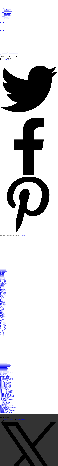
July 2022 (2, 297)
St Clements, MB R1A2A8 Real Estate (7, 396)
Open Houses (2, 247)
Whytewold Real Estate (4, 408)
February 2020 (3, 323)
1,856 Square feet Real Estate (5, 338)
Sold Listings (2, 248)
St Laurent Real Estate (4, 398)
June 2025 (2, 262)
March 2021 (2, 312)
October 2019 (2, 327)
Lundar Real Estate (3, 370)
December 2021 (3, 303)
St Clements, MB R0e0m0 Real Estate (7, 394)
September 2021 (3, 306)
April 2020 (2, 321)
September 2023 (3, 283)
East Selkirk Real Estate (4, 350)
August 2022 (2, 296)
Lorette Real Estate (3, 369)
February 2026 (3, 253)
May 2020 (2, 320)
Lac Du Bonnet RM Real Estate (5, 365)
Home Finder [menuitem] (6, 10)
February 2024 (3, 278)
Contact (1, 24)
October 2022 (3, 294)
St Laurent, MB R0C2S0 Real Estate (6, 399)
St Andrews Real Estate (4, 389)
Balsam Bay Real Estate (4, 344)
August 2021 (2, 307)
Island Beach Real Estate (4, 361)
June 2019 (2, 331)
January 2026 (2, 254)
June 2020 (2, 319)
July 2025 (2, 260)
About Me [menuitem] (6, 17)
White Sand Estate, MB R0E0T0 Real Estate (8, 407)
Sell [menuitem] (3, 12)
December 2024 (3, 268)
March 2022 (2, 301)
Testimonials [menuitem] (6, 18)
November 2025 (3, 256)
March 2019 (2, 334)
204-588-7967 (4, 53)
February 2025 (3, 266)
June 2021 (2, 309)
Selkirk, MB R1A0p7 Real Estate (5, 382)
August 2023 (2, 284)
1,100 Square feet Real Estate (5, 336)
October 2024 (3, 270)
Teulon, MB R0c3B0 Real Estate (6, 402)
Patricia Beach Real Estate (5, 376)
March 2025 (2, 265)
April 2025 (2, 264)
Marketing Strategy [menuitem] (7, 15)
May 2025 (2, 263)
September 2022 (3, 295)
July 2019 (2, 330)
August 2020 (2, 317)
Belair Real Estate (3, 348)
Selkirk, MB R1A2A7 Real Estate (5, 386)
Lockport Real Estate (4, 368)
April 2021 (2, 311)
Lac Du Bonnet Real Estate (5, 364)
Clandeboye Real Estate (4, 349)
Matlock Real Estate (4, 373)
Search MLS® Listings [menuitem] (8, 7)
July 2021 (2, 308)
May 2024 (2, 275)
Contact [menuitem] (3, 50)
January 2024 (2, 279)
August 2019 (2, 329)
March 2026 (2, 252)
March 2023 (2, 289)
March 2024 (2, 277)
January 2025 (2, 267)
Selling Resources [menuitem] (7, 13)
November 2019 (3, 326)
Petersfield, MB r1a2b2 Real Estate (6, 379)
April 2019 (2, 333)
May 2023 (2, 287)
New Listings (2, 246)
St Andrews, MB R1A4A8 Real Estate (6, 392)
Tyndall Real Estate (3, 404)
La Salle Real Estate (3, 363)
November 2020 (3, 315)
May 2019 (2, 332)
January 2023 (2, 291)
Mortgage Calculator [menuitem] (8, 11)
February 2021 (3, 313)
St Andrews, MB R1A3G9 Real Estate (6, 391)
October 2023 (3, 282)
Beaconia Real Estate (4, 346)
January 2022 (2, 302)
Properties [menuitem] (4, 4)
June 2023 (2, 286)
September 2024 (3, 271)
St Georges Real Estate (4, 397)
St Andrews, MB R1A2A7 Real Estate (6, 390)
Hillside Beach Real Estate (5, 360)
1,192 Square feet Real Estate (5, 337)
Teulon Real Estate (3, 401)
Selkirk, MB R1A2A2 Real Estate (5, 385)
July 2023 (2, 285)
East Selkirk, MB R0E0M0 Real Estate (7, 351)
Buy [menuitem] (3, 8)
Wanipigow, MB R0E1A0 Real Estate (6, 405)
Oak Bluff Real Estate (4, 375)
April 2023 (2, 288)
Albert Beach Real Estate (4, 341)
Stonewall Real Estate (4, 400)
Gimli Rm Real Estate (4, 354)
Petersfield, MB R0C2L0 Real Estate (6, 378)
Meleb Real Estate (3, 374)
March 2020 (2, 322)
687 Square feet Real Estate (5, 340)
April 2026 (2, 251)
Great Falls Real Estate (4, 359)
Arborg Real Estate (3, 343)
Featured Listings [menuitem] (7, 5)
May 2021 (2, 310)
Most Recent (2, 250)
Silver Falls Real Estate (4, 388)
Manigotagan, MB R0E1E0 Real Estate (7, 372)
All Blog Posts (2, 245)
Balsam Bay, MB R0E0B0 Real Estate (7, 345)
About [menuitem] (3, 16)
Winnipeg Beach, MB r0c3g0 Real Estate (7, 410)
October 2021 (2, 305)
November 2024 (3, 269)
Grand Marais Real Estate (4, 357)
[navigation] (29, 39)
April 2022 (2, 300)
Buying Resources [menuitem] (7, 9)
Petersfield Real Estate (4, 377)
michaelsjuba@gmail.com (13, 53)
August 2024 (2, 272)
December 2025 (3, 255)
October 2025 (3, 257)
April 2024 (2, 276)
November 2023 (3, 281)
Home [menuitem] (3, 3)
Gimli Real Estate (3, 353)
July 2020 (2, 318)
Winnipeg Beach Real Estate (5, 409)
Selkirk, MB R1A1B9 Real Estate (5, 383)
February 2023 (3, 290)
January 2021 (2, 314)
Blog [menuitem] (3, 49)
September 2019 (3, 328)
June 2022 (2, 298)
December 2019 (3, 325)
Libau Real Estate (3, 367)
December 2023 (3, 280)
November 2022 (3, 293)
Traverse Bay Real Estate (4, 403)
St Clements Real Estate (4, 393)
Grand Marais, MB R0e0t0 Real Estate (7, 358)
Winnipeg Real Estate (4, 411)
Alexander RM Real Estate (5, 342)
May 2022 (2, 299)
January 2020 (2, 324)
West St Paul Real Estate (4, 406)
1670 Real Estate (3, 339)
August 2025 (2, 259)
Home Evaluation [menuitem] (7, 14)
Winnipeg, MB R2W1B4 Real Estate (6, 412)
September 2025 (3, 258)
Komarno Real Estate (4, 362)
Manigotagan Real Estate (4, 371)
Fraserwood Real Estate (4, 352)
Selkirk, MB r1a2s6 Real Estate (5, 387)
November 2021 (3, 304)
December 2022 (3, 292)
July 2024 (2, 273)
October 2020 (3, 316)
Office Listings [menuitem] (6, 6)
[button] (1, 24)
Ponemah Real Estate (4, 380)
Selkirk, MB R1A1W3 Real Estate (5, 384)
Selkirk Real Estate (7, 59)
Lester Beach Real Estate (5, 366)
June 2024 (2, 274)
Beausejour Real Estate (4, 347)
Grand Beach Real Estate (4, 356)
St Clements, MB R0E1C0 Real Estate (7, 395)
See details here (22, 235)
